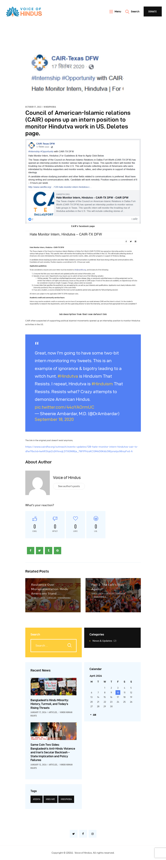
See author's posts (69, 486)
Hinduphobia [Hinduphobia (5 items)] (66, 799)
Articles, (53, 712)
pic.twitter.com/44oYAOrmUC (64, 407)
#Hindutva (68, 376)
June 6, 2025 (97, 593)
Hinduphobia (50, 107)
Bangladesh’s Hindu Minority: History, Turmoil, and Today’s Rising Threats (50, 704)
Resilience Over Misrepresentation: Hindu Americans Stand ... (49, 589)
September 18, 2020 (54, 419)
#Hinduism (102, 383)
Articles (51, 598)
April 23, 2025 (38, 598)
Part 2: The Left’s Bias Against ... (107, 587)
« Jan (93, 714)
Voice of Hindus (67, 477)
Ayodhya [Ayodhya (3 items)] (36, 799)
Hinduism (120, 593)
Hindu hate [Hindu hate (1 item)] (50, 799)
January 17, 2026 (39, 712)
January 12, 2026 (39, 764)
